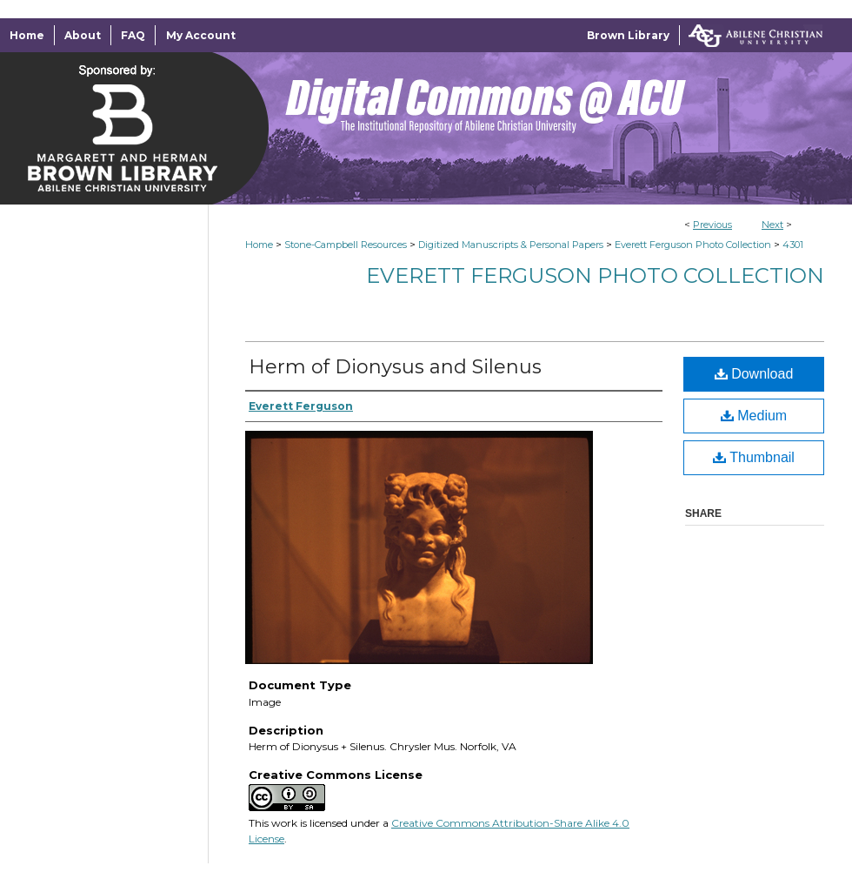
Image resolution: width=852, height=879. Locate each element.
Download (754, 373)
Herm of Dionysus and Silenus (395, 367)
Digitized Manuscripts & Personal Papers (510, 244)
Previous (712, 224)
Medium (754, 415)
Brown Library (628, 35)
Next (772, 224)
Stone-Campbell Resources (345, 244)
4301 (792, 244)
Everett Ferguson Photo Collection (693, 244)
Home (259, 244)
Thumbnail (754, 457)
